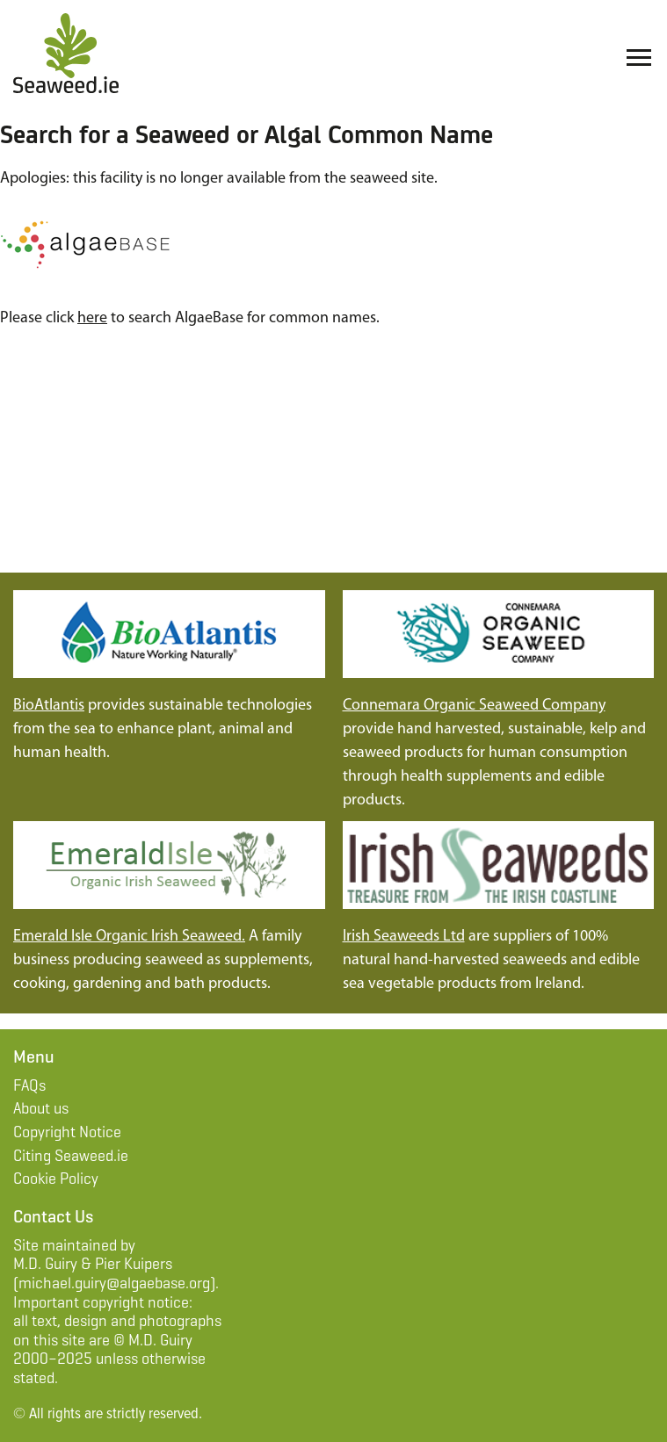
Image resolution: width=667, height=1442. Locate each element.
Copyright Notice (67, 1132)
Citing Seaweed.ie (70, 1155)
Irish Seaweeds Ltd (404, 936)
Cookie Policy (55, 1178)
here (92, 318)
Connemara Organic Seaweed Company (474, 705)
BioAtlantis (48, 705)
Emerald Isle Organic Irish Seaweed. (129, 936)
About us (41, 1108)
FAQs (29, 1085)
